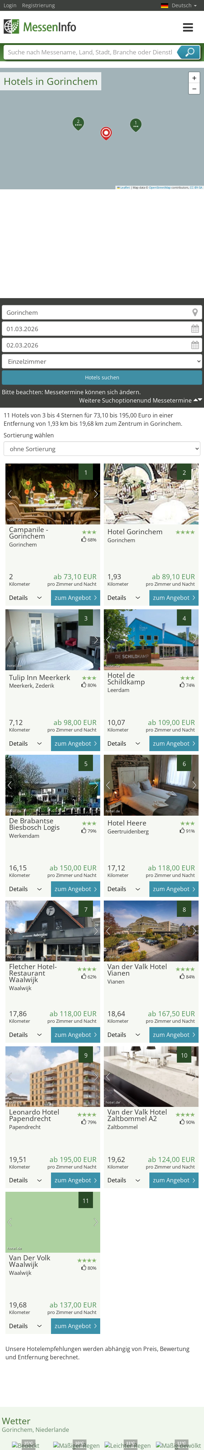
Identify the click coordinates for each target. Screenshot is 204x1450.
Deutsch (184, 5)
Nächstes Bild (96, 494)
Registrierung (38, 5)
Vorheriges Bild (9, 494)
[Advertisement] (102, 243)
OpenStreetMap (160, 187)
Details (25, 598)
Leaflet (123, 187)
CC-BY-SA (196, 187)
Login (10, 5)
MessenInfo (40, 26)
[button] (102, 128)
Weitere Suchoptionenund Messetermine (135, 400)
